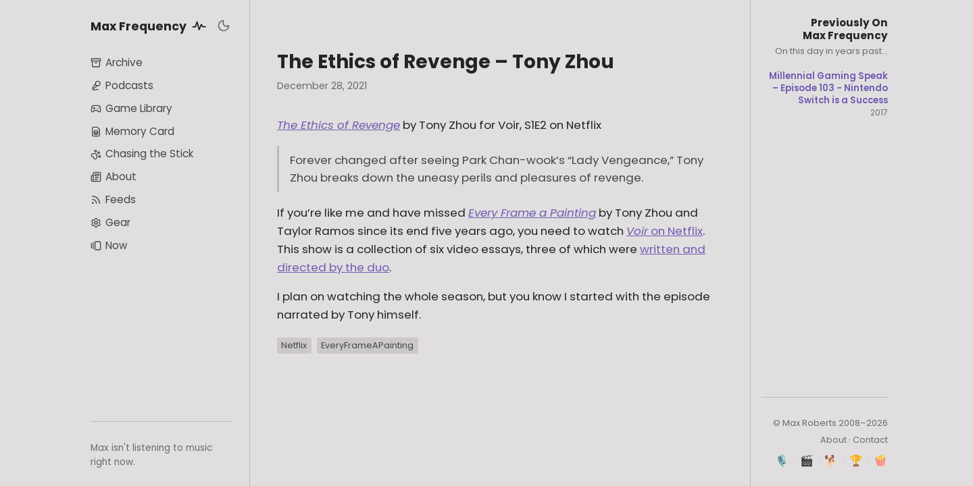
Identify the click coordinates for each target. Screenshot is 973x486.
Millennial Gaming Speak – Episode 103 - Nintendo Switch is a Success (828, 88)
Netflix (294, 345)
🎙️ (782, 460)
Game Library (131, 108)
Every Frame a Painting (532, 213)
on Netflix (664, 231)
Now (109, 245)
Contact (870, 440)
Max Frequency (151, 25)
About (113, 176)
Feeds (113, 199)
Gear (110, 222)
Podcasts (122, 85)
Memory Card (132, 131)
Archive (117, 62)
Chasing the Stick (142, 153)
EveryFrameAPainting (367, 345)
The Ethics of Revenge (338, 125)
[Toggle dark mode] (223, 25)
